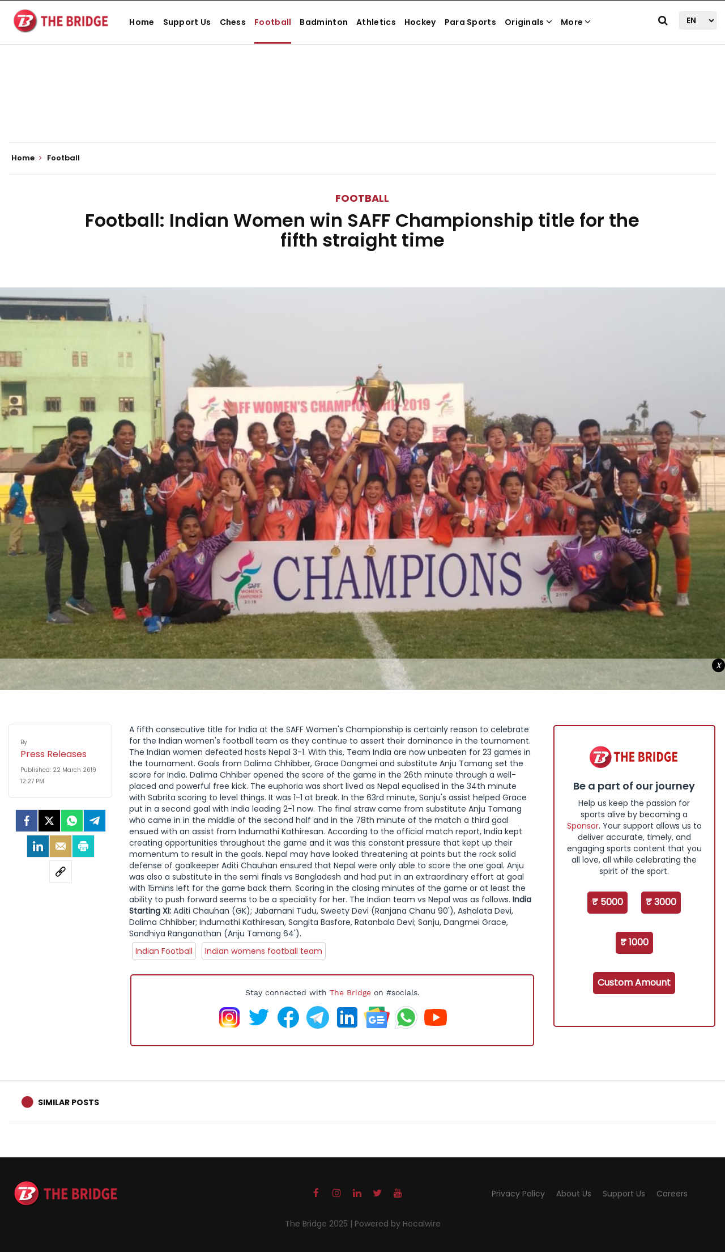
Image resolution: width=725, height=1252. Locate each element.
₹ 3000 (661, 902)
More (576, 22)
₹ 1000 (634, 942)
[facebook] (26, 820)
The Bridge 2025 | (320, 1223)
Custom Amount (634, 982)
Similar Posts (68, 1102)
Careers (672, 1193)
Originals (528, 22)
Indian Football (164, 951)
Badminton (324, 22)
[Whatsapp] (72, 820)
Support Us (187, 22)
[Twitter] (49, 820)
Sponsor (583, 825)
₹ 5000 (607, 902)
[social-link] (60, 871)
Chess (233, 22)
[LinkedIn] (38, 846)
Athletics (376, 22)
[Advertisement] (362, 107)
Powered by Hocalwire (398, 1223)
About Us (573, 1193)
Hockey (420, 22)
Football (272, 22)
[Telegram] (94, 820)
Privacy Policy (518, 1193)
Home (141, 22)
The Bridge (350, 992)
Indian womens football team (263, 951)
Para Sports (470, 22)
